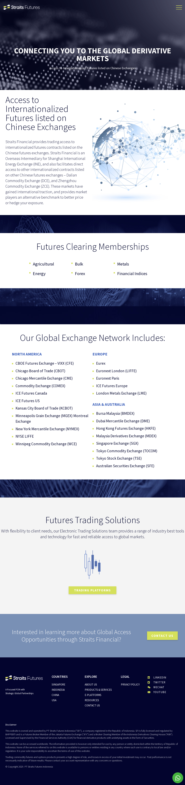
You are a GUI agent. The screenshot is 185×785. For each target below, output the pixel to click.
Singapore (58, 684)
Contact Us (92, 705)
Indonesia (58, 689)
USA (54, 700)
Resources (92, 700)
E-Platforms (93, 695)
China (55, 695)
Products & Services (98, 689)
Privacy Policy (130, 684)
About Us (91, 684)
